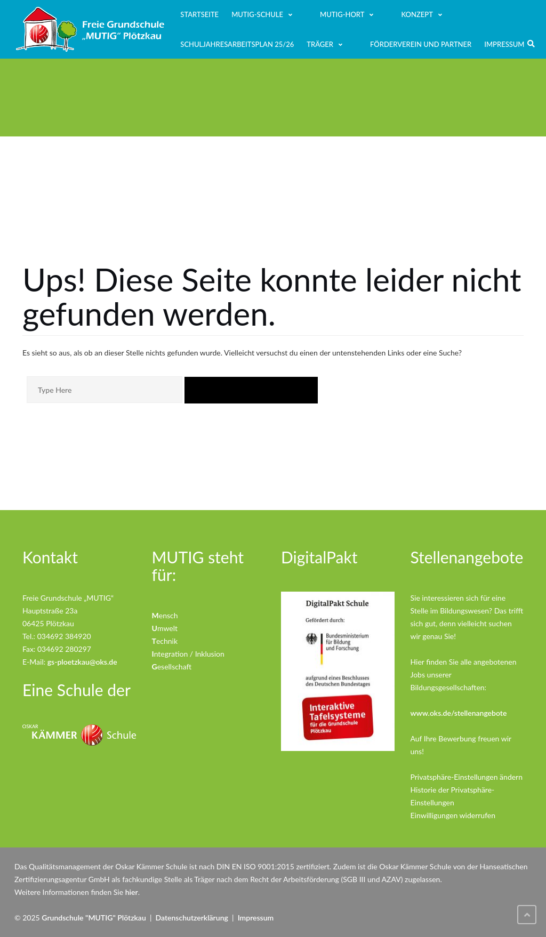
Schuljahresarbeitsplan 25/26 (237, 44)
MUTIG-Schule (257, 14)
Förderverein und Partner (420, 44)
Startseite (199, 14)
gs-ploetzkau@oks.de (82, 661)
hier (131, 891)
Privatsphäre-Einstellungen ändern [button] (467, 776)
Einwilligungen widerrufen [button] (453, 815)
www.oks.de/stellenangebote (459, 712)
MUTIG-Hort (342, 14)
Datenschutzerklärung (192, 917)
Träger (320, 44)
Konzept (416, 14)
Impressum (504, 44)
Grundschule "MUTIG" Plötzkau (94, 917)
